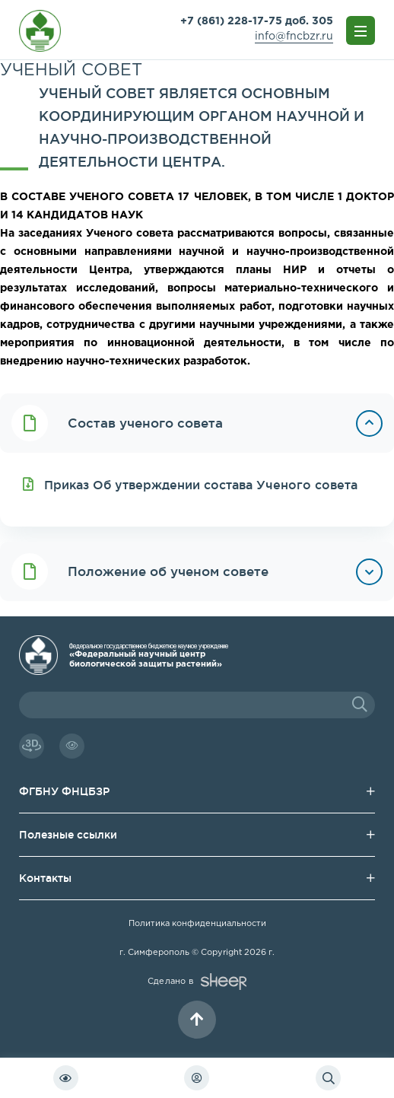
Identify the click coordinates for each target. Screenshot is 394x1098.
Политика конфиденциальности (197, 924)
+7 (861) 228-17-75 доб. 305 (256, 21)
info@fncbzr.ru (294, 36)
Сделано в (197, 981)
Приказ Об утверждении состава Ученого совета (190, 484)
